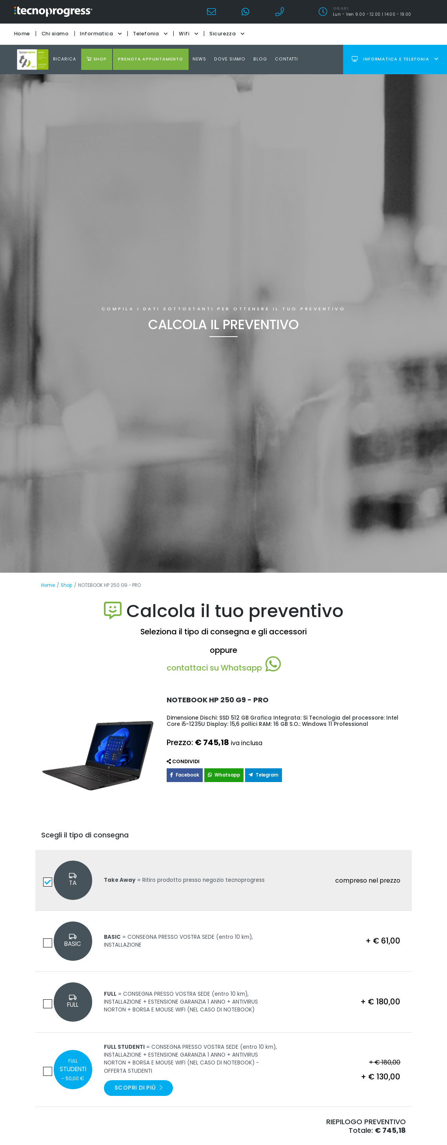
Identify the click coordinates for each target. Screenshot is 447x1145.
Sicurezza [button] (226, 33)
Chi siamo (55, 33)
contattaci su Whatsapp (224, 667)
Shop (66, 585)
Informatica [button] (101, 33)
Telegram (263, 775)
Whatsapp (224, 775)
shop (97, 59)
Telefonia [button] (150, 33)
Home (22, 33)
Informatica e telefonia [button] (395, 59)
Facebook (184, 775)
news (200, 59)
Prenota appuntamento (150, 59)
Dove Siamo (229, 59)
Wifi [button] (188, 33)
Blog (260, 59)
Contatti (286, 59)
